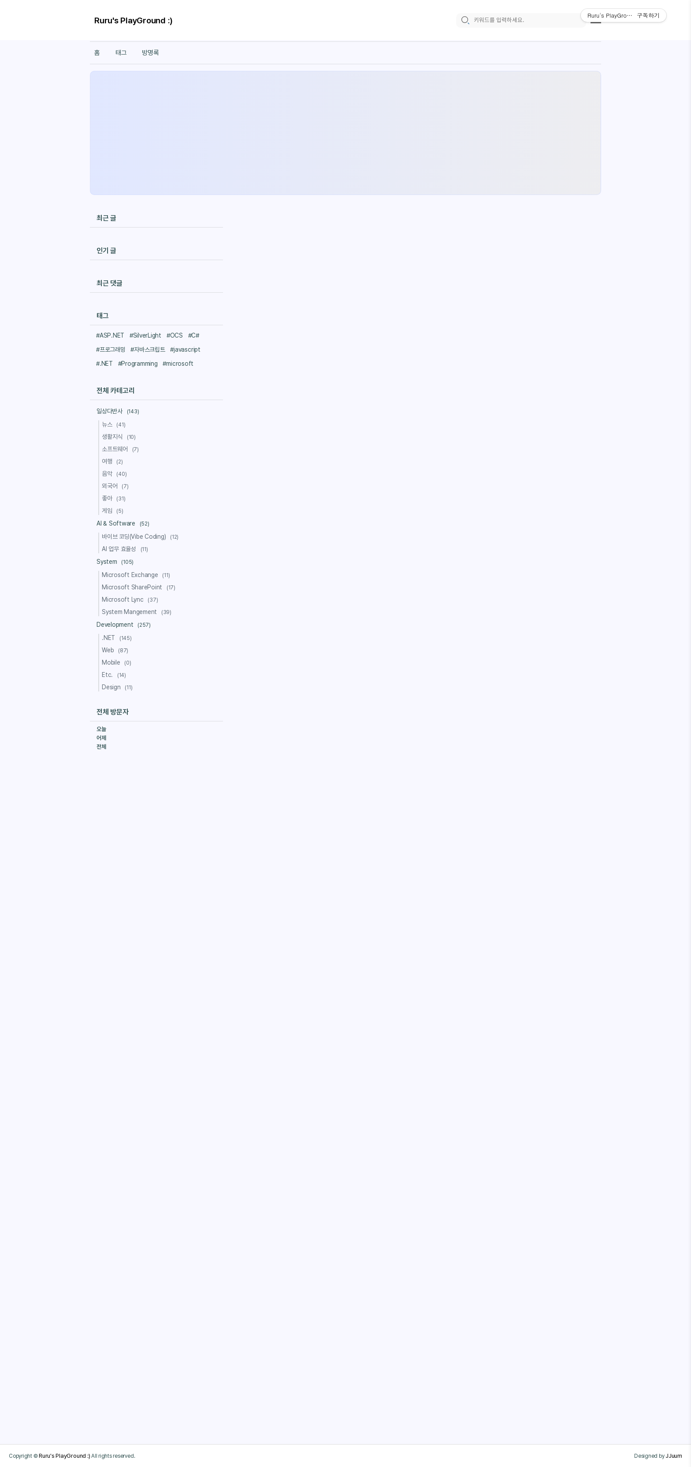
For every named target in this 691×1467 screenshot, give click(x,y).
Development (125, 624)
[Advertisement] (345, 133)
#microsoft (178, 363)
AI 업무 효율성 (126, 548)
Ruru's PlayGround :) (133, 21)
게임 (114, 510)
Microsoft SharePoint (140, 587)
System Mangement (138, 611)
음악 (115, 473)
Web (116, 650)
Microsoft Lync (131, 599)
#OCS (175, 335)
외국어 (116, 485)
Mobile (118, 662)
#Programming (138, 363)
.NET (118, 637)
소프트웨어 (121, 448)
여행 (114, 461)
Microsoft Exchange (137, 574)
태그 (121, 53)
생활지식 (120, 436)
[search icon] (465, 20)
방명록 (150, 53)
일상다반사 (119, 411)
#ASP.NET (110, 335)
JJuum (673, 1455)
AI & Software (124, 523)
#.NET (104, 363)
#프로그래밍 (111, 349)
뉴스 (115, 424)
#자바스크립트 (147, 349)
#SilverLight (145, 335)
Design (118, 687)
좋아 (115, 498)
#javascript (185, 349)
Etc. (115, 674)
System (116, 561)
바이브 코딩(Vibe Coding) (141, 536)
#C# (193, 335)
